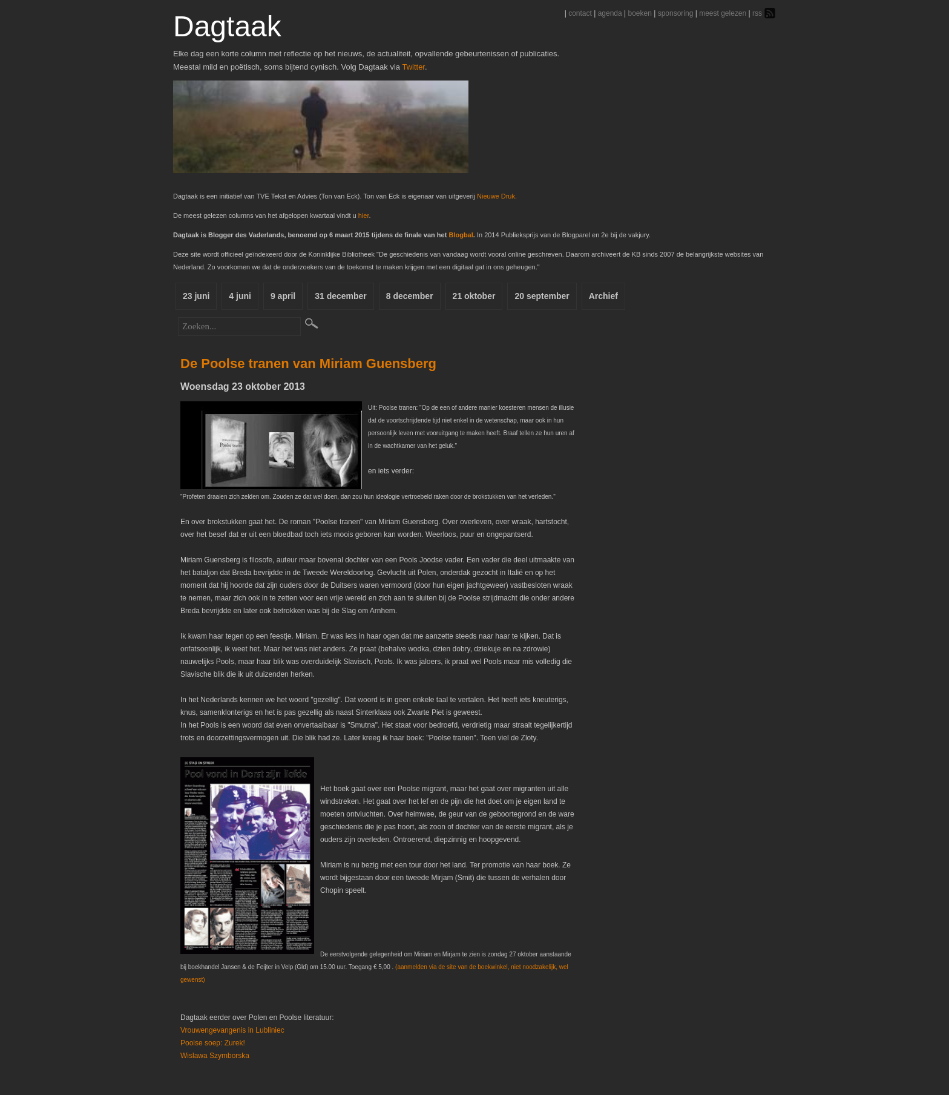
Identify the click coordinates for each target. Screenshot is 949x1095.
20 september (541, 296)
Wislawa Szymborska (214, 1055)
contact (580, 13)
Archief (603, 296)
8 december (409, 296)
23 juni (196, 296)
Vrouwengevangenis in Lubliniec (232, 1030)
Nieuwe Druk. (497, 196)
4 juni (240, 296)
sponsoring (676, 13)
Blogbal (460, 234)
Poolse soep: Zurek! (212, 1043)
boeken (639, 13)
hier (363, 215)
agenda (610, 13)
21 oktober (474, 296)
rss (757, 13)
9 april (283, 296)
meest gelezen (722, 13)
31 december (341, 296)
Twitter (413, 66)
